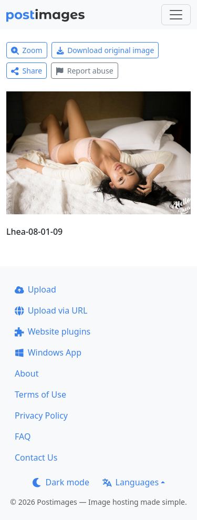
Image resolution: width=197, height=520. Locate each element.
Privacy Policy (41, 415)
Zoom (27, 50)
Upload (35, 289)
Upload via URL (51, 310)
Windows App (48, 352)
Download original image (105, 50)
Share (26, 71)
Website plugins (52, 331)
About (26, 373)
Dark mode (61, 482)
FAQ (22, 436)
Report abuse (84, 71)
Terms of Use (40, 394)
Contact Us (36, 457)
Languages (130, 482)
